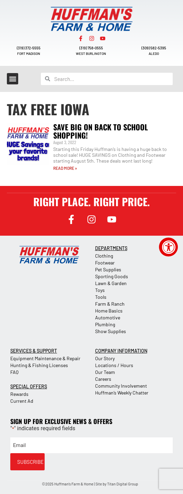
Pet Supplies (108, 269)
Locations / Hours (114, 365)
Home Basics (109, 311)
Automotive (107, 317)
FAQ (14, 372)
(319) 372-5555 (29, 48)
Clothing (104, 256)
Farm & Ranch (110, 304)
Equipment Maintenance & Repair (45, 358)
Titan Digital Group (122, 484)
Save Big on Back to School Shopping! (100, 131)
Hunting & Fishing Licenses (39, 365)
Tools (100, 297)
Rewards (19, 394)
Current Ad (21, 401)
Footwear (105, 263)
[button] (12, 78)
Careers (103, 379)
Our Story (105, 358)
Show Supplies (110, 331)
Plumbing (105, 324)
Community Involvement (121, 386)
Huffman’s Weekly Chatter (121, 393)
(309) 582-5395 (153, 48)
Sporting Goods (111, 276)
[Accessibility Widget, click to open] (168, 247)
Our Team (105, 372)
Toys (100, 290)
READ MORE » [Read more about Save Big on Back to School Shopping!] (65, 168)
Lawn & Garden (111, 283)
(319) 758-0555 (91, 48)
